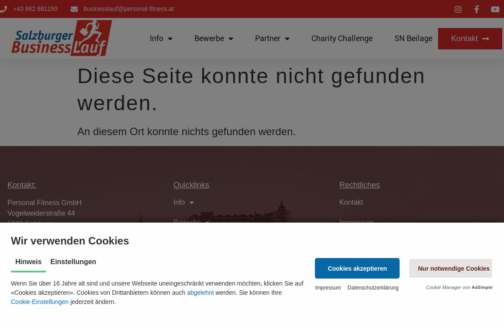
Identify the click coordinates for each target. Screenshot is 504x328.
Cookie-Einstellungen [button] (40, 301)
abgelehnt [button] (200, 292)
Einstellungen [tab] (73, 261)
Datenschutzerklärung (373, 288)
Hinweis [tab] (28, 261)
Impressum (328, 288)
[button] (357, 268)
